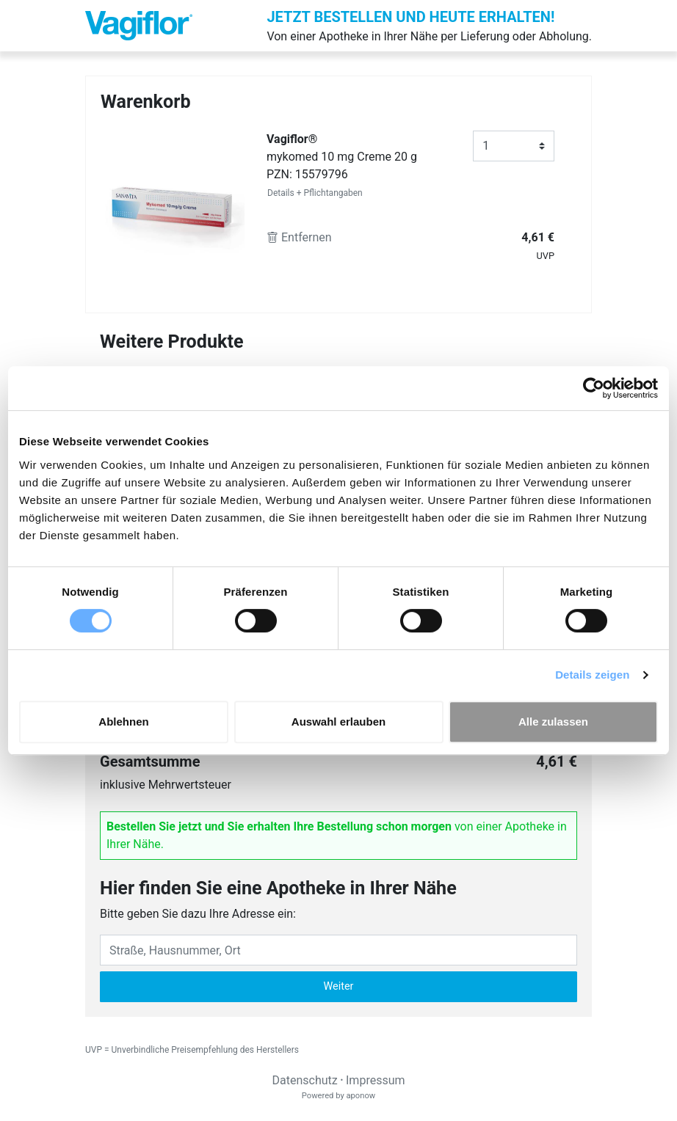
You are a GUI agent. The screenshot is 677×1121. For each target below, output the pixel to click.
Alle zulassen (553, 721)
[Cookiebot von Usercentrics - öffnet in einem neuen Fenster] (593, 388)
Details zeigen (592, 674)
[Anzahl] (513, 146)
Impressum (375, 1080)
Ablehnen (123, 721)
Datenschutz (304, 1080)
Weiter (339, 986)
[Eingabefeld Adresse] (338, 950)
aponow (360, 1095)
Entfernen (299, 237)
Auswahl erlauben (338, 721)
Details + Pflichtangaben (315, 193)
